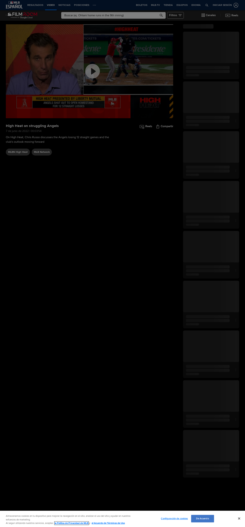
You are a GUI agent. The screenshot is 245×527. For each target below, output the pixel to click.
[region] (122, 519)
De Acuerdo (202, 518)
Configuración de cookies (174, 518)
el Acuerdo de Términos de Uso (108, 523)
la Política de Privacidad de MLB (72, 523)
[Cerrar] (239, 518)
